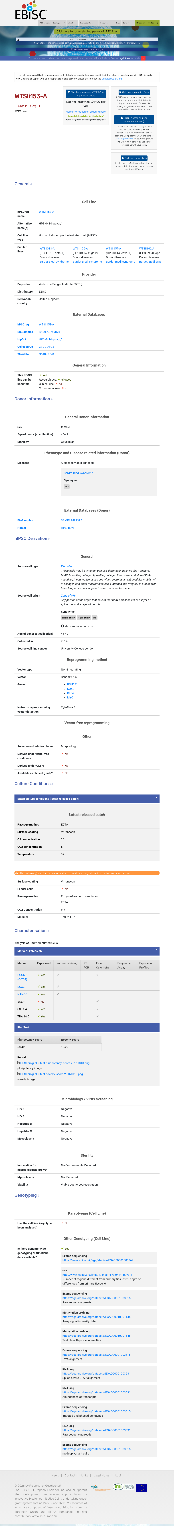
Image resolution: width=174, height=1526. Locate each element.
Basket (153, 23)
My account (140, 23)
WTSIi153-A (46, 216)
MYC (70, 701)
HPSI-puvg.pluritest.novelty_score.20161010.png (51, 1078)
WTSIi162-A (146, 253)
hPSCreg (23, 328)
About (72, 23)
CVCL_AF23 (46, 351)
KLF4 (70, 697)
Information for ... (88, 23)
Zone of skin (68, 600)
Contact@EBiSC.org (112, 83)
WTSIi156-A (80, 253)
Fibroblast (67, 570)
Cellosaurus (25, 351)
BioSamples (25, 336)
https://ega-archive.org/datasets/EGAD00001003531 (96, 1377)
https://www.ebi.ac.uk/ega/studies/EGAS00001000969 (97, 1264)
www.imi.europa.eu (44, 1520)
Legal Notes (124, 62)
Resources (106, 23)
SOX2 (70, 693)
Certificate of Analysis (134, 162)
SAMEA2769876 (49, 336)
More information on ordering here (86, 115)
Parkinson (130, 45)
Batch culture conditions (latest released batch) (48, 803)
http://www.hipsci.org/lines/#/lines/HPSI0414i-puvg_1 (97, 1279)
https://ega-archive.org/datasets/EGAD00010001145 (96, 1321)
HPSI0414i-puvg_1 (51, 343)
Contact (128, 23)
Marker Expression (29, 955)
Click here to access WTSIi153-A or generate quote (86, 98)
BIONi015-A (120, 45)
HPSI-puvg (67, 532)
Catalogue (59, 23)
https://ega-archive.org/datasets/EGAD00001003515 (96, 1302)
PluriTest (23, 1031)
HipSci (21, 343)
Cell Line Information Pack (134, 96)
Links (84, 1479)
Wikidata (23, 358)
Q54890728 (46, 358)
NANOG (22, 998)
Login (119, 1479)
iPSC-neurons (45, 23)
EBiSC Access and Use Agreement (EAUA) (134, 124)
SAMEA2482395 (71, 524)
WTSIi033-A (47, 253)
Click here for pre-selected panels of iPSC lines (87, 31)
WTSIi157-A (113, 253)
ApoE (137, 45)
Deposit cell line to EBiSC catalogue (87, 52)
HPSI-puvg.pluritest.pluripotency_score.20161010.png (55, 1067)
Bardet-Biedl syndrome (54, 266)
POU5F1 (72, 688)
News (118, 23)
